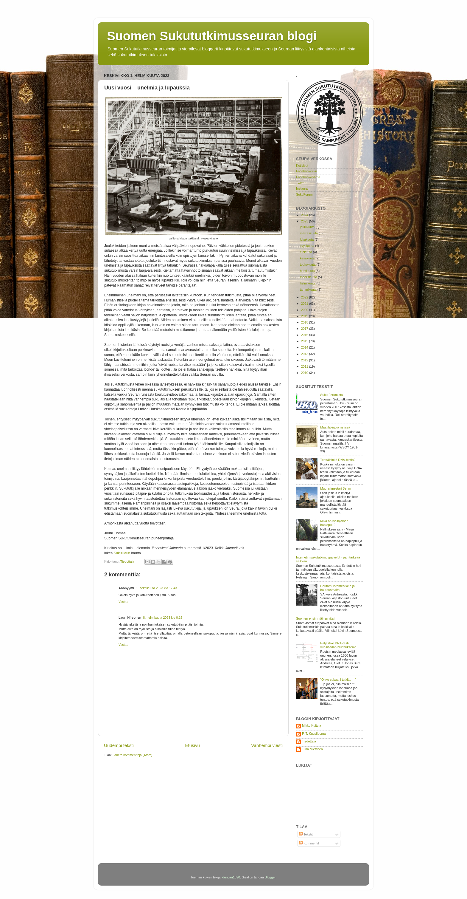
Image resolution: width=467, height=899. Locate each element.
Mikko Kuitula (311, 725)
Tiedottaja (309, 741)
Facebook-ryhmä (308, 177)
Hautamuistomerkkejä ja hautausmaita (337, 588)
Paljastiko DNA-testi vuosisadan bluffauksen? (338, 645)
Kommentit (309, 843)
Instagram (303, 188)
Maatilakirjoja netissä (335, 427)
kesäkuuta (307, 258)
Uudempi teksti (119, 745)
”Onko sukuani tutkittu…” (338, 679)
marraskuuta (309, 233)
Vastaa (123, 602)
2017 (305, 328)
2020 (305, 310)
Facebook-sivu (306, 171)
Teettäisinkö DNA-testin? (337, 460)
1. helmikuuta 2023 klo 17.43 (156, 588)
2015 (305, 341)
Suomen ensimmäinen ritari (315, 618)
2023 (305, 221)
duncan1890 (231, 877)
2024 (305, 215)
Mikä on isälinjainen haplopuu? (334, 523)
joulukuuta (307, 227)
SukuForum (304, 194)
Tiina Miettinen (312, 749)
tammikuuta (308, 289)
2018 (305, 322)
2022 (305, 297)
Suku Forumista (331, 395)
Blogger (270, 877)
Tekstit (305, 834)
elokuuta (306, 252)
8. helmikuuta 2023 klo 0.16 (162, 617)
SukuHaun (122, 553)
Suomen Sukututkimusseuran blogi (212, 36)
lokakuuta (307, 239)
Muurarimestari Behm (335, 488)
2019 (305, 316)
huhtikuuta (308, 271)
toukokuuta (308, 264)
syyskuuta (307, 245)
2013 (305, 354)
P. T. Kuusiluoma (314, 733)
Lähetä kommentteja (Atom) (132, 755)
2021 (305, 303)
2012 (305, 360)
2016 (305, 335)
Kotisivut (302, 165)
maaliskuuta (309, 277)
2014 (305, 347)
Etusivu (192, 745)
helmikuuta (308, 283)
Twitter (301, 183)
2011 (305, 366)
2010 (305, 373)
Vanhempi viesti (267, 745)
